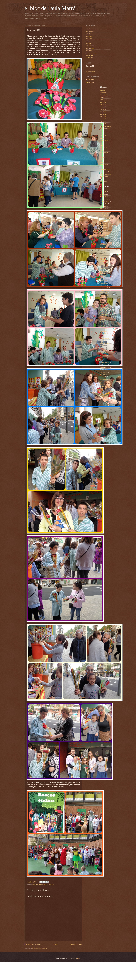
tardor (101, 179)
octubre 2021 (103, 292)
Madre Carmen (104, 140)
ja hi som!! (103, 135)
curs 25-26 (103, 121)
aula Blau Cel (89, 29)
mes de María (104, 147)
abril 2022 (102, 278)
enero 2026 (103, 196)
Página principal (90, 71)
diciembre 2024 (104, 218)
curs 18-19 (103, 104)
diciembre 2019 (104, 336)
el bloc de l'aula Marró (50, 8)
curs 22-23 (103, 114)
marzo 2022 (103, 280)
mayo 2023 (103, 254)
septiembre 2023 (104, 249)
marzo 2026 (103, 192)
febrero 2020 (103, 331)
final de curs (103, 131)
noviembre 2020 (104, 314)
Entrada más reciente (33, 944)
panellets (102, 157)
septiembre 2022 (104, 273)
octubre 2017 (103, 389)
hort (101, 133)
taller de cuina (104, 176)
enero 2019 (103, 357)
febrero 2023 (103, 261)
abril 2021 (102, 302)
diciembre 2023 (104, 242)
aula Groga (89, 38)
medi (101, 145)
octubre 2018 (103, 364)
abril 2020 (102, 326)
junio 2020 (103, 321)
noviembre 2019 (104, 338)
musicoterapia (104, 152)
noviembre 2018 (104, 362)
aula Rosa (88, 43)
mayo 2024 (103, 230)
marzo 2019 (103, 353)
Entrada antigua (76, 944)
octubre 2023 (103, 247)
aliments (102, 90)
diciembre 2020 (104, 312)
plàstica (102, 162)
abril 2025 (102, 211)
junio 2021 (103, 297)
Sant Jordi (51, 884)
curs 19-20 (103, 107)
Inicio (55, 944)
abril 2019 (102, 350)
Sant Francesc (104, 164)
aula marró (91, 79)
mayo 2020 (103, 324)
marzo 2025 (103, 213)
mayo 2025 (103, 208)
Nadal (101, 155)
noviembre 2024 (104, 220)
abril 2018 (102, 374)
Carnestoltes (103, 95)
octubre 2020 (103, 317)
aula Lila (88, 41)
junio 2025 (103, 206)
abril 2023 (102, 256)
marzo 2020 (103, 329)
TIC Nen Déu (89, 57)
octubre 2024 (103, 223)
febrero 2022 (103, 283)
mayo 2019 (103, 348)
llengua (102, 138)
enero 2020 (103, 333)
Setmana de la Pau (105, 172)
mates (101, 143)
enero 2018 (103, 381)
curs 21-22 (103, 111)
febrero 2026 (103, 194)
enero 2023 (103, 264)
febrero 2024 (103, 237)
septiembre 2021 (104, 295)
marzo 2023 (103, 259)
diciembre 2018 (104, 360)
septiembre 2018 (104, 367)
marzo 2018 (103, 377)
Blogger (78, 958)
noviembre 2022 (104, 268)
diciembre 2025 (104, 199)
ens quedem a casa (105, 126)
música (102, 150)
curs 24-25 (103, 119)
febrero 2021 (103, 307)
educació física (104, 123)
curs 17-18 (35, 884)
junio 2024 (103, 228)
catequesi (102, 97)
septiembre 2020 (104, 319)
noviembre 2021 (104, 290)
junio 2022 (103, 276)
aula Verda (89, 50)
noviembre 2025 (104, 201)
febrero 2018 (103, 379)
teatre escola (103, 181)
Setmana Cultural (104, 169)
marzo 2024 (103, 235)
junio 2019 (103, 345)
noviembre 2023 (104, 244)
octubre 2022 (103, 271)
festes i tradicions (43, 884)
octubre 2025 (103, 204)
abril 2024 (102, 232)
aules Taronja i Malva (91, 53)
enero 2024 (103, 240)
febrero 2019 (103, 355)
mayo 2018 (103, 372)
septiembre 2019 (104, 343)
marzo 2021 (103, 304)
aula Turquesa (90, 45)
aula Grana (89, 36)
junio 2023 (103, 252)
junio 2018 (103, 369)
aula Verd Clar (90, 48)
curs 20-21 (103, 109)
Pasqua (102, 159)
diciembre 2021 (104, 288)
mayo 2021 (103, 300)
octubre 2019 (103, 341)
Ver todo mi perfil (90, 82)
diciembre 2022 (104, 266)
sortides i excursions (105, 174)
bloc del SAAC (90, 55)
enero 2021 (103, 309)
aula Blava (89, 33)
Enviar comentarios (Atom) (39, 948)
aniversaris (103, 92)
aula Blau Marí (90, 31)
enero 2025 (103, 216)
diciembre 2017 (104, 384)
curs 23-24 (103, 116)
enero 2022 (103, 285)
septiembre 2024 (104, 225)
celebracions (103, 99)
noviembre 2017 (104, 386)
